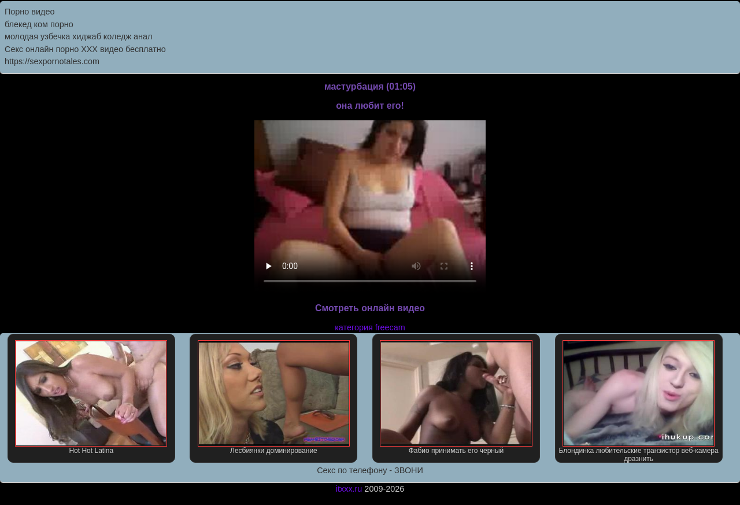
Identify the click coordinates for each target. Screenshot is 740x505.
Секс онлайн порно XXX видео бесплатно (85, 49)
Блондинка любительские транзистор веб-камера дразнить (638, 401)
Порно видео (29, 11)
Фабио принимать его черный (456, 397)
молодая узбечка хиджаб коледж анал (78, 36)
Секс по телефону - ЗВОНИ (370, 470)
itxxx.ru (349, 488)
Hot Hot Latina (91, 397)
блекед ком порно (39, 24)
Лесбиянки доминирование (274, 397)
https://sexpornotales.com (52, 61)
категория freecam (370, 327)
